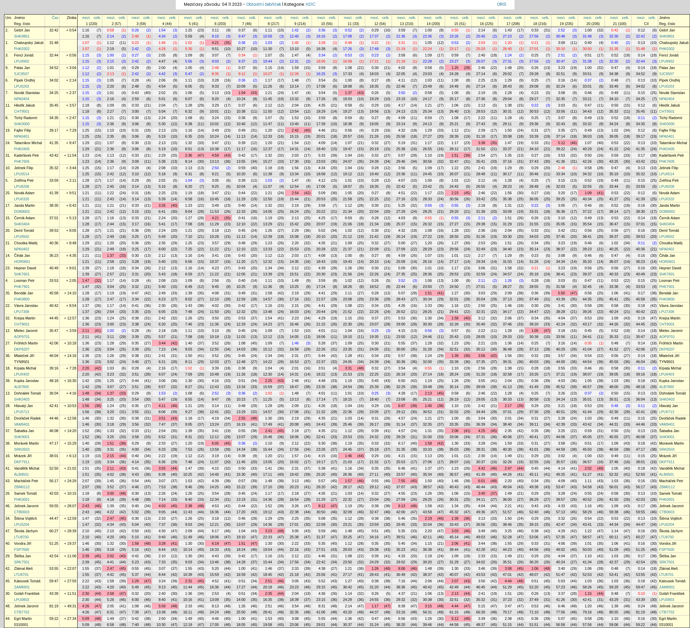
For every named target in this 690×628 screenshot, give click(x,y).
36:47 (614, 224)
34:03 (534, 236)
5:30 (188, 49)
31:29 (507, 224)
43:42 (54, 155)
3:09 (561, 43)
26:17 (374, 424)
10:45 (214, 199)
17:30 (294, 161)
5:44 (322, 356)
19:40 (374, 174)
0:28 (135, 80)
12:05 (241, 274)
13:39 (267, 274)
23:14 (400, 124)
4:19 (215, 418)
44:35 (587, 299)
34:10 (614, 99)
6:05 (188, 86)
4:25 (322, 218)
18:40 (321, 149)
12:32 (267, 262)
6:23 (162, 299)
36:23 (54, 255)
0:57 (455, 331)
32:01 (454, 299)
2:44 (110, 224)
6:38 (188, 124)
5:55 (401, 343)
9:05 (188, 424)
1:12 (110, 43)
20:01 (321, 136)
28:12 (454, 149)
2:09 (508, 293)
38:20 (534, 324)
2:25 (481, 80)
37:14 (560, 136)
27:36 (480, 99)
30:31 (507, 111)
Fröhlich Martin (26, 343)
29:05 (480, 399)
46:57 (587, 387)
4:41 (322, 293)
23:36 (400, 174)
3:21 (561, 406)
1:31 (508, 205)
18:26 (347, 287)
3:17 (135, 224)
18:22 (321, 374)
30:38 (534, 337)
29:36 (534, 124)
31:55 (534, 224)
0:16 (641, 205)
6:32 (188, 111)
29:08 (534, 86)
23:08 (347, 299)
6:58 (188, 199)
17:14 (321, 399)
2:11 (481, 218)
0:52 (348, 30)
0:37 (242, 30)
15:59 (267, 387)
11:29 (241, 199)
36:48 (507, 349)
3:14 (135, 186)
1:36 (85, 318)
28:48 (480, 174)
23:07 (374, 324)
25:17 (454, 99)
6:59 (188, 274)
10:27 (241, 49)
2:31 (295, 356)
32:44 (54, 55)
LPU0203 (21, 86)
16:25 (321, 74)
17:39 (321, 124)
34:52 (54, 68)
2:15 (110, 61)
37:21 (560, 374)
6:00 (162, 249)
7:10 (188, 236)
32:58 (507, 374)
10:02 (214, 124)
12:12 (267, 337)
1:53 (295, 118)
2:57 (110, 274)
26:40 (507, 49)
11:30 (267, 49)
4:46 (322, 130)
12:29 (241, 324)
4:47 (162, 61)
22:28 (427, 61)
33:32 (587, 124)
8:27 (188, 387)
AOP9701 (22, 337)
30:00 (400, 349)
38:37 (560, 249)
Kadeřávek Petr (26, 155)
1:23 (85, 155)
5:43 (162, 274)
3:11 (215, 30)
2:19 (110, 49)
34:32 (587, 174)
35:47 (54, 331)
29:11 (507, 124)
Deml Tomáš (24, 230)
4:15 (401, 331)
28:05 (480, 337)
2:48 (215, 68)
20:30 (321, 274)
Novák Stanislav (27, 93)
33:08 (507, 136)
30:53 (534, 111)
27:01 (534, 49)
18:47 (294, 387)
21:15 (321, 324)
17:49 (267, 424)
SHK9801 (22, 36)
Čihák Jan (22, 255)
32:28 (454, 324)
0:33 (535, 30)
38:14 (614, 211)
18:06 (321, 337)
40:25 (614, 249)
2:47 (110, 299)
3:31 (401, 43)
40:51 (560, 412)
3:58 (401, 55)
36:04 (54, 393)
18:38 (347, 124)
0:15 (641, 93)
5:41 (162, 224)
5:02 (322, 230)
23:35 (347, 349)
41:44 (587, 412)
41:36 (560, 161)
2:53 (481, 243)
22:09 (374, 249)
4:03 (401, 218)
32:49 (480, 249)
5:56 (188, 61)
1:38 (508, 105)
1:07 (85, 43)
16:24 (294, 211)
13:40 (294, 124)
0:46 (588, 93)
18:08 (347, 86)
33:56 (560, 111)
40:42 (54, 306)
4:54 (162, 86)
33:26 (534, 374)
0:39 (242, 143)
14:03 (241, 349)
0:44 (242, 193)
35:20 (587, 262)
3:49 (215, 130)
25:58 (400, 136)
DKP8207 (22, 349)
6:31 (188, 174)
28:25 (427, 211)
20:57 (347, 136)
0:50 (455, 30)
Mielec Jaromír (26, 331)
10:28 (214, 236)
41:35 (54, 143)
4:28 (162, 49)
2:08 (162, 168)
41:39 (54, 193)
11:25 (267, 399)
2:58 (110, 262)
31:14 (400, 424)
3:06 (135, 124)
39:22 (560, 149)
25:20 (480, 49)
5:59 (188, 36)
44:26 (614, 324)
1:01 (110, 68)
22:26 (374, 274)
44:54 (587, 362)
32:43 (560, 124)
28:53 (480, 111)
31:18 (480, 136)
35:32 (54, 168)
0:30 (375, 68)
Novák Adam (24, 193)
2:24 (162, 118)
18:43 (321, 262)
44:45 (54, 318)
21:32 (321, 412)
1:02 (188, 43)
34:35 (54, 118)
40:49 (54, 268)
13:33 (267, 249)
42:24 (560, 324)
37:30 (534, 412)
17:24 (321, 287)
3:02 (110, 362)
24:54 (347, 387)
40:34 (587, 199)
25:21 (454, 124)
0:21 (535, 43)
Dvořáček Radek (27, 418)
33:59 (54, 180)
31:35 (614, 49)
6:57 (162, 387)
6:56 (188, 262)
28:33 (427, 199)
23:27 (454, 61)
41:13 (507, 387)
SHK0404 (22, 224)
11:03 (241, 337)
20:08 (294, 424)
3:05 (215, 180)
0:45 (615, 43)
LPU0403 (21, 374)
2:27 (110, 111)
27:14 (480, 74)
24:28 (454, 74)
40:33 (614, 274)
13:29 (267, 224)
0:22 (375, 43)
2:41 (481, 168)
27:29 (400, 211)
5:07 (401, 155)
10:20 (241, 174)
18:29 (321, 111)
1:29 (508, 80)
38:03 (587, 136)
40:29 (587, 149)
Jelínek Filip (23, 168)
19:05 (374, 124)
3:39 (135, 337)
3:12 (481, 318)
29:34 (480, 262)
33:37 (507, 149)
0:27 (135, 55)
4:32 (401, 130)
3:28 (322, 43)
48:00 (614, 387)
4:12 (322, 180)
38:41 (587, 236)
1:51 (455, 155)
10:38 (241, 111)
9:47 (242, 36)
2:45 (110, 186)
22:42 (400, 186)
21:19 (400, 49)
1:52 (85, 431)
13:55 (241, 161)
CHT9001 (22, 324)
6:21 (162, 362)
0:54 (588, 356)
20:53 (321, 199)
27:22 (427, 236)
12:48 (241, 362)
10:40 (241, 124)
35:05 (560, 224)
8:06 (162, 412)
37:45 (560, 236)
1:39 (85, 268)
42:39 (560, 424)
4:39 (322, 268)
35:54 (587, 224)
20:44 (321, 312)
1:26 (268, 230)
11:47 (267, 124)
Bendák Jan (23, 293)
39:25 (560, 199)
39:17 (54, 130)
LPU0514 (21, 174)
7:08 (188, 224)
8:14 (188, 161)
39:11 (534, 424)
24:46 (427, 337)
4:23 (215, 268)
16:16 (321, 36)
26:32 (427, 224)
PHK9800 (22, 299)
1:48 (508, 68)
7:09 (188, 374)
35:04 (480, 299)
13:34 (294, 174)
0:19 (641, 318)
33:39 (534, 136)
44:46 (54, 418)
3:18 (215, 230)
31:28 (427, 349)
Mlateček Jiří (24, 356)
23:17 (454, 49)
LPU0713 (21, 412)
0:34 (242, 55)
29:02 (507, 74)
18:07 (347, 186)
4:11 (401, 80)
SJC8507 (21, 74)
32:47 (454, 161)
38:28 (560, 312)
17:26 (347, 49)
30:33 (507, 399)
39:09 (480, 387)
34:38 (614, 74)
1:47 (295, 55)
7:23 (162, 349)
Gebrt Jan (22, 30)
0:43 (135, 93)
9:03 (215, 61)
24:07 (347, 161)
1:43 (508, 30)
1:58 (508, 268)
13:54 (294, 111)
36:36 (560, 211)
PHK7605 (22, 161)
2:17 (481, 255)
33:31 (534, 211)
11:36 (267, 287)
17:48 (374, 49)
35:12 (480, 349)
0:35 (135, 343)
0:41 (242, 218)
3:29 (215, 105)
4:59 (215, 155)
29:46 (400, 161)
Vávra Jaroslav (26, 306)
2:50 (215, 168)
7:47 (162, 424)
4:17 (401, 105)
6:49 (188, 287)
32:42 (54, 30)
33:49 (614, 86)
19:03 (347, 99)
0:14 (641, 55)
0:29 (375, 30)
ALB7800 (21, 387)
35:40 (480, 324)
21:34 (347, 211)
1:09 (188, 55)
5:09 (322, 193)
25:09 (400, 262)
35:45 (54, 105)
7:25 (188, 249)
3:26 (162, 205)
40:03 (534, 362)
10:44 (267, 61)
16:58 (347, 61)
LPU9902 (21, 61)
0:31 (135, 130)
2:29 (162, 155)
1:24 (508, 55)
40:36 (54, 243)
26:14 (400, 236)
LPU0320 (21, 199)
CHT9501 (22, 111)
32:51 (560, 74)
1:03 (268, 43)
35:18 (534, 274)
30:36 (400, 362)
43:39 (560, 299)
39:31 (507, 362)
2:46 (481, 68)
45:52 (560, 387)
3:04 (110, 287)
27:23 (507, 36)
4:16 (215, 381)
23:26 (454, 36)
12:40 (294, 36)
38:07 (587, 374)
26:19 (400, 374)
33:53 (54, 280)
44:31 (614, 424)
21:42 (374, 236)
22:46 (400, 86)
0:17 (641, 155)
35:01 (587, 399)
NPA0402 (21, 249)
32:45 (587, 287)
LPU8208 (21, 186)
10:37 (214, 262)
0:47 (615, 68)
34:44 (480, 412)
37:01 (54, 218)
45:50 (614, 362)
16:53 (294, 362)
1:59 (295, 68)
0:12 (641, 30)
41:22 (614, 149)
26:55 (427, 149)
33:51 (587, 74)
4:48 (322, 381)
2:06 (162, 80)
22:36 (427, 36)
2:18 (481, 205)
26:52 (400, 312)
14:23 (267, 324)
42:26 (587, 161)
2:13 (110, 74)
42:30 (614, 412)
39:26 (587, 312)
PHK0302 (22, 49)
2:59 (135, 99)
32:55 (587, 186)
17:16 (294, 299)
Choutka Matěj (26, 243)
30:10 (560, 49)
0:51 (588, 55)
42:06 (54, 343)
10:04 (241, 186)
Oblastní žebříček (263, 4)
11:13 (241, 136)
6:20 (188, 186)
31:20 (480, 374)
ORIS (501, 4)
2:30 (162, 306)
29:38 (480, 224)
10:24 (241, 99)
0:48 (348, 43)
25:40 (480, 36)
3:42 (561, 230)
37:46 (507, 324)
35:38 (507, 199)
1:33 (428, 306)
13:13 (214, 161)
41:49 (534, 387)
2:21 (481, 343)
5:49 (162, 236)
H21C (311, 4)
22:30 (347, 324)
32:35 (560, 99)
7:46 (188, 324)
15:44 (294, 199)
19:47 (347, 149)
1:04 (242, 93)
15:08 (294, 236)
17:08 (347, 36)
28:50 (454, 236)
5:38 (162, 161)
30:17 (507, 174)
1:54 (162, 30)
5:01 (162, 99)
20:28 (321, 249)
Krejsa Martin (25, 318)
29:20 (454, 211)
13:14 (294, 86)
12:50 (267, 199)
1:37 (348, 93)
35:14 (534, 249)
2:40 (135, 36)
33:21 (587, 99)
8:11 (188, 362)
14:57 (267, 299)
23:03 (427, 74)
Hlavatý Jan (23, 406)
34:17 (507, 312)
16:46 (294, 324)
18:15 (347, 399)
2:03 (481, 43)
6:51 (188, 149)
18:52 (374, 287)
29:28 (534, 74)
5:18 (162, 174)
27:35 (400, 274)
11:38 (267, 174)
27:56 (534, 36)
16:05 (321, 61)
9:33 (215, 86)
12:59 (241, 299)
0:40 (588, 43)
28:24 (454, 374)
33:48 (427, 387)
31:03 (507, 262)
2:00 (162, 68)
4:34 (162, 36)
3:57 (215, 243)
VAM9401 (22, 424)
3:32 (135, 287)
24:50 (454, 287)
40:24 (614, 312)
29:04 (507, 99)
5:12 (561, 143)
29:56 (454, 249)
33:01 (587, 86)
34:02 (54, 80)
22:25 (374, 199)
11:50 (267, 111)
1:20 (508, 43)
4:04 (561, 318)
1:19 (188, 193)
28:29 (427, 249)
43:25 (614, 161)
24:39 (374, 161)
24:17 (427, 99)
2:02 (162, 93)
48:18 (54, 381)
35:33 (614, 111)
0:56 (348, 130)
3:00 (135, 111)
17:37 (374, 36)
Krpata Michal (25, 368)
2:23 (455, 193)
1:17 (268, 80)
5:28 (322, 343)
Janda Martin (24, 205)
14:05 (267, 211)
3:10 (135, 174)
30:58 (534, 399)
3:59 (401, 30)
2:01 (295, 368)
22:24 (427, 49)
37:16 (507, 161)
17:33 (347, 74)
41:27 (614, 199)
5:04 (162, 111)
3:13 (215, 93)
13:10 (294, 49)
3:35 (561, 130)
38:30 (54, 205)
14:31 (294, 149)
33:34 (560, 174)
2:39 (481, 130)
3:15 (561, 180)
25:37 (400, 224)
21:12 (347, 236)
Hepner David (25, 268)
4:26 (401, 306)
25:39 (374, 387)
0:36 (242, 43)
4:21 (215, 43)
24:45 (427, 174)
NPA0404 (21, 99)
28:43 (507, 86)
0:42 (615, 30)
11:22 (214, 249)
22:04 (374, 211)
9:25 (215, 186)
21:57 (321, 299)
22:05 (400, 74)
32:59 (480, 274)
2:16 (110, 99)
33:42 (480, 199)
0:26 (135, 30)
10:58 (267, 36)
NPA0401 (21, 136)
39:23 (587, 249)
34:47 (534, 312)
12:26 (294, 74)
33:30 (507, 236)
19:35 (374, 337)
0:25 (535, 55)
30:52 (427, 412)
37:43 (534, 161)
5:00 (401, 243)
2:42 (135, 49)
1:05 (428, 43)
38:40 (507, 424)
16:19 (241, 424)
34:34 (560, 262)
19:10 (347, 337)
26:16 (427, 262)
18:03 (374, 74)
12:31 (294, 61)
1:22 (455, 168)
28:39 (454, 136)
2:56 (215, 280)
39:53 (54, 230)
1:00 (428, 30)
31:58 (560, 287)
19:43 (347, 262)
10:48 (214, 374)
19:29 (374, 99)
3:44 (162, 343)
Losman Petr (24, 280)
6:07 (188, 99)
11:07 (267, 186)
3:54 (322, 80)
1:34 (268, 268)
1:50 (508, 130)
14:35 (294, 262)
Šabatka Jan (24, 431)
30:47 (560, 61)
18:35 (374, 86)
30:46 (534, 174)
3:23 (561, 68)
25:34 (427, 111)
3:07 (215, 55)
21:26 (374, 136)
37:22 (587, 211)
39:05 (614, 136)
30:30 (427, 324)
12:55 (214, 349)
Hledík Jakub (24, 105)
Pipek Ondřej (24, 80)
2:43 (110, 199)
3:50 (401, 93)
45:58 (54, 293)
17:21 (374, 61)
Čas (55, 18)
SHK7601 (22, 274)
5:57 (162, 337)
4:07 (401, 180)
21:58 (347, 199)
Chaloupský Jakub (29, 43)
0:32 (375, 143)
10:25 (241, 287)
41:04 (587, 349)
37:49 (534, 299)
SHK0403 (22, 399)
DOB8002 (22, 211)
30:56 (427, 161)
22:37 (321, 362)
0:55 (455, 205)
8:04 (188, 211)
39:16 (54, 368)
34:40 (507, 249)
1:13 (110, 155)
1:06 (188, 93)
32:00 (427, 362)
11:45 (267, 99)
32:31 (480, 312)
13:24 (214, 424)
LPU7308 (21, 312)
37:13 (507, 299)
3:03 (561, 105)
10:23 (241, 399)
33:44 (614, 186)
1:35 (508, 155)
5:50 (561, 293)
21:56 (347, 274)
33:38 (614, 287)
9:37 (242, 61)
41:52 (614, 349)
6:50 (401, 381)
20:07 (321, 224)
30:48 (560, 36)
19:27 (347, 111)
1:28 (508, 93)
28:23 (507, 186)
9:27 (188, 412)
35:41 (480, 161)
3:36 (322, 30)
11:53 (214, 211)
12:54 (294, 186)
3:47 (215, 143)
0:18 (641, 306)
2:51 (561, 55)
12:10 (241, 224)
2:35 (110, 136)
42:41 (54, 406)
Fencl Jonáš (24, 55)
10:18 (214, 337)
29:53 (454, 274)
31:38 (587, 61)
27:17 (454, 262)
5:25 (401, 205)
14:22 (267, 362)
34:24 (614, 124)
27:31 (507, 61)
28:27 (507, 287)
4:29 (322, 318)
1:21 (268, 93)
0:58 (110, 30)
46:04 (54, 356)
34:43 (587, 111)
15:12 (267, 349)
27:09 (400, 249)
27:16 (400, 199)
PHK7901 (22, 287)
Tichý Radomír (26, 118)
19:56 (374, 111)
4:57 (401, 418)
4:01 (322, 331)
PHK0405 (22, 149)
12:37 (267, 149)
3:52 (401, 280)
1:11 (268, 30)
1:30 (428, 318)
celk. (97, 18)
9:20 (215, 99)
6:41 (162, 211)
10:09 (241, 86)
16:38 (321, 49)
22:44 (400, 287)
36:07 (614, 262)
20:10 (321, 236)
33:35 (454, 424)
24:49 (454, 86)
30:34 (427, 299)
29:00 (400, 324)
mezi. (86, 18)
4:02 (401, 68)
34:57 (507, 274)
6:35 (188, 136)
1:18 (85, 105)
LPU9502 (21, 236)
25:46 (347, 424)
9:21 (215, 174)
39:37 (614, 236)
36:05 (534, 199)
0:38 (242, 118)
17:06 (321, 186)
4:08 (322, 255)
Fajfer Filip (22, 130)
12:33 (267, 136)
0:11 (641, 118)
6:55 (188, 399)
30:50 (587, 49)
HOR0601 (22, 262)
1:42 (295, 30)
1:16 (85, 30)
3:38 (481, 143)
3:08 (561, 93)
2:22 (481, 118)
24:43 (454, 186)
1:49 (295, 280)
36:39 (480, 424)
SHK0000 (22, 124)
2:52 (561, 30)
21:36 (400, 36)
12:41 (214, 412)
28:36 (427, 274)
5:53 (401, 318)
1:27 (188, 218)
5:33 (322, 155)
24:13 (400, 111)
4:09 (401, 118)
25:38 (400, 149)
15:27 (267, 161)
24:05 (374, 349)
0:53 (455, 43)
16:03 (294, 312)
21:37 (347, 249)
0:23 (135, 43)
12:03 (214, 362)
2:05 (162, 55)
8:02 (188, 299)
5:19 (162, 136)
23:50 (427, 287)
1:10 (110, 130)
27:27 (427, 136)
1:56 (295, 168)
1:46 (162, 43)
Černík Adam (24, 218)
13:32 (294, 99)
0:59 (455, 55)
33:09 (507, 211)
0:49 (615, 93)
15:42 (294, 224)
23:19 (400, 99)
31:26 (480, 236)
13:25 (294, 287)
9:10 (215, 36)
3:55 (561, 368)
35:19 (614, 174)
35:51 (614, 399)
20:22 (321, 211)
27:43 (480, 124)
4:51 (401, 193)
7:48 (188, 312)
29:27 (534, 99)
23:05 (374, 412)
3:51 (322, 368)
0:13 (641, 43)
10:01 (214, 111)
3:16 (561, 80)
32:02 (454, 412)
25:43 (454, 337)
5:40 (162, 262)
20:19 (374, 149)
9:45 (215, 287)
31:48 (587, 36)
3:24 (215, 118)
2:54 (481, 155)
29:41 (454, 312)
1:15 (85, 55)
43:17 (587, 324)
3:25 (135, 236)
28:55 (534, 287)
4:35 (322, 105)
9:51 (215, 49)
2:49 (110, 236)
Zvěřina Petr (24, 180)
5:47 (188, 74)
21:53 (347, 374)
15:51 (294, 274)
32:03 (560, 186)
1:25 (188, 30)
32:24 (560, 86)
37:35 (480, 362)
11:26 (267, 86)
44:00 (560, 362)
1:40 (295, 43)
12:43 (214, 387)
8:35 (215, 74)
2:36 (110, 124)
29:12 (400, 412)
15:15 (294, 136)
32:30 (614, 36)
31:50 (480, 149)
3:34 (322, 55)
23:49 (427, 86)
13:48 (267, 312)
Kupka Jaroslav (26, 381)
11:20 (241, 262)
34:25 (54, 93)
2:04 (162, 105)
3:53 (561, 155)
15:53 (294, 249)
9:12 (242, 74)
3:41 (215, 255)
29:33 (507, 337)
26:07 (480, 61)
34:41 (587, 337)
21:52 (347, 312)
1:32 (188, 143)
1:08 (348, 68)
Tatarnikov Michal (28, 143)
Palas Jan (22, 68)
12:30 (267, 374)
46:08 (54, 431)
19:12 (347, 174)
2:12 (481, 180)
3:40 (135, 362)
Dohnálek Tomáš (27, 393)
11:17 (241, 149)
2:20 (110, 86)
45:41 (614, 299)
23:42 (427, 186)
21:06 (347, 224)
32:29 (400, 387)
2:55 (242, 418)
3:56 (401, 168)
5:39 (162, 199)
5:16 (162, 186)
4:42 (162, 74)
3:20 (561, 193)
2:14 (481, 30)
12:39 (267, 236)
